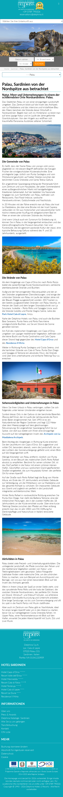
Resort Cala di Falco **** (13, 682)
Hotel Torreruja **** (11, 686)
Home (6, 69)
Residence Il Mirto (15, 343)
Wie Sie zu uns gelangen (13, 721)
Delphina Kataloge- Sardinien (15, 718)
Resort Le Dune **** (11, 693)
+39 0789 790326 (31, 11)
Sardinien (14, 69)
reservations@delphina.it (31, 14)
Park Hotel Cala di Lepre (14, 314)
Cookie (4, 757)
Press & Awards (8, 714)
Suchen (39, 63)
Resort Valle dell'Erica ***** (14, 675)
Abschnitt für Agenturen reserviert (17, 750)
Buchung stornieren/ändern (14, 746)
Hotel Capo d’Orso (44, 339)
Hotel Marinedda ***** (12, 679)
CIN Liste (5, 732)
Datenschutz (7, 753)
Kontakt (5, 728)
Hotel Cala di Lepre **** (12, 689)
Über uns (5, 711)
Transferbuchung (9, 725)
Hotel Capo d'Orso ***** (13, 672)
